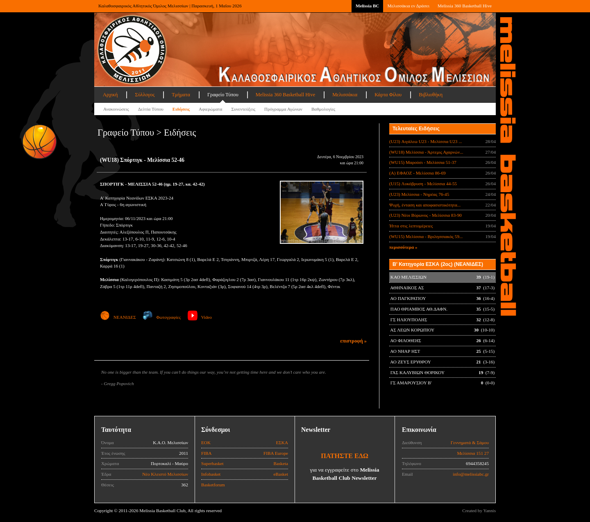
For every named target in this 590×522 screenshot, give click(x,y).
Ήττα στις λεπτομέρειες (411, 225)
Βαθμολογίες (323, 109)
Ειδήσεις (181, 109)
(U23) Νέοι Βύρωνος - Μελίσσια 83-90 (425, 215)
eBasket (281, 474)
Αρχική (110, 95)
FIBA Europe (275, 453)
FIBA (206, 453)
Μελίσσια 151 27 (473, 453)
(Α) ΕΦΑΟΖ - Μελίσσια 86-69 (417, 172)
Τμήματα (181, 95)
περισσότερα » (403, 247)
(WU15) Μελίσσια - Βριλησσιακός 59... (426, 236)
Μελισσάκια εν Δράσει (408, 5)
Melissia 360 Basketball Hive (465, 5)
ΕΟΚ (206, 442)
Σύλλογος (144, 95)
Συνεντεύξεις (243, 109)
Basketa (281, 463)
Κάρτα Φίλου (388, 95)
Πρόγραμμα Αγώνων (283, 109)
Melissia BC (367, 5)
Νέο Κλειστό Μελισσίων (165, 474)
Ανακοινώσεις (116, 109)
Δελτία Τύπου (150, 109)
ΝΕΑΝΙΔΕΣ (118, 317)
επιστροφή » (353, 341)
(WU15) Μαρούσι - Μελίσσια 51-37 (422, 162)
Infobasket (210, 474)
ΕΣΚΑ (282, 442)
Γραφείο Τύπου (222, 95)
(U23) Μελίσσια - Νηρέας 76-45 (419, 194)
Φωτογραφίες (162, 317)
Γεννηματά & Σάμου (470, 442)
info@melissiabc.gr (471, 474)
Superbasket (212, 463)
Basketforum (213, 484)
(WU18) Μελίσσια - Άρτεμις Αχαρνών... (426, 152)
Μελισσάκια (344, 95)
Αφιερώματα (210, 109)
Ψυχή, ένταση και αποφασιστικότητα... (425, 204)
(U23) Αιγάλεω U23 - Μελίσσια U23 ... (425, 141)
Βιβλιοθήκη (430, 95)
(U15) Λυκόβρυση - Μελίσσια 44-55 (423, 183)
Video (200, 317)
